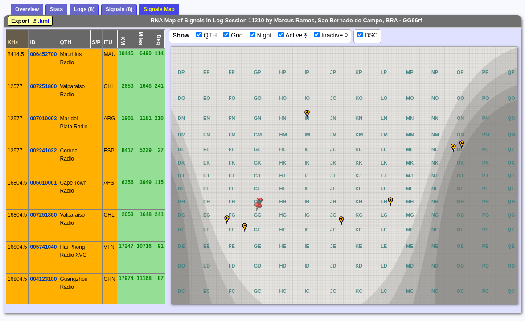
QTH (206, 35)
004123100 (43, 279)
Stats (56, 9)
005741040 (43, 247)
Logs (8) (84, 9)
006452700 (43, 54)
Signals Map (159, 9)
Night (261, 35)
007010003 (43, 118)
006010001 (43, 183)
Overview (27, 9)
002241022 (43, 151)
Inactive (331, 35)
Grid (232, 35)
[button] (390, 201)
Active (292, 35)
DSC (367, 35)
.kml (40, 20)
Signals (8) (119, 9)
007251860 (43, 86)
